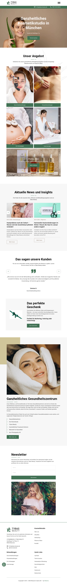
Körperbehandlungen (12, 558)
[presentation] (8, 212)
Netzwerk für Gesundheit (15, 429)
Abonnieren (33, 477)
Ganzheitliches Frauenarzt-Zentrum (18, 427)
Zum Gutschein (33, 325)
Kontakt (36, 543)
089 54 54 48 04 (56, 7)
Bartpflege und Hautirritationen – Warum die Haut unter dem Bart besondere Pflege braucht (18, 225)
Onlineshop (37, 537)
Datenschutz (37, 573)
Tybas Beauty (12, 424)
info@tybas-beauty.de (41, 7)
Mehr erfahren (33, 165)
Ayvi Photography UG (15, 432)
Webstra (46, 580)
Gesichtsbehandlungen (12, 555)
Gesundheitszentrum (14, 419)
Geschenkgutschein (39, 564)
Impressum (37, 570)
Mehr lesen (12, 242)
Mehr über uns (12, 437)
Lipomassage (10, 564)
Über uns (36, 531)
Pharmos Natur (38, 540)
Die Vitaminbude (13, 422)
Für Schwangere (11, 561)
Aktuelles (36, 534)
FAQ (35, 567)
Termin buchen (33, 38)
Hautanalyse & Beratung (40, 561)
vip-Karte (36, 555)
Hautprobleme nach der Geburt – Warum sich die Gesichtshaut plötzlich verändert (47, 225)
